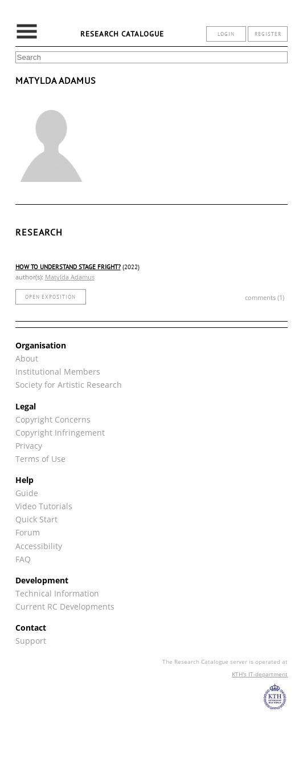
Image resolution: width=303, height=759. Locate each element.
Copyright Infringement (60, 432)
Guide (26, 493)
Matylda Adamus (70, 277)
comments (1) (264, 297)
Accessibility (38, 546)
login (226, 34)
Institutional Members (57, 371)
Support (30, 640)
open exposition (50, 297)
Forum (27, 532)
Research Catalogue (122, 34)
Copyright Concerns (53, 419)
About (26, 358)
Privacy (28, 445)
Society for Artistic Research (68, 384)
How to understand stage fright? (68, 267)
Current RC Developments (64, 606)
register (268, 34)
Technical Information (57, 593)
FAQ (23, 559)
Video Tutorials (43, 506)
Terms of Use (40, 458)
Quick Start (36, 519)
